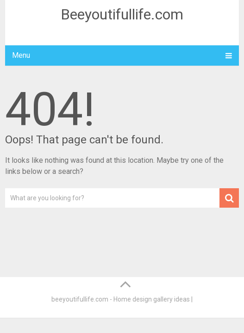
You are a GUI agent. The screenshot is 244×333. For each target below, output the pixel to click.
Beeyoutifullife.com (122, 14)
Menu (21, 55)
